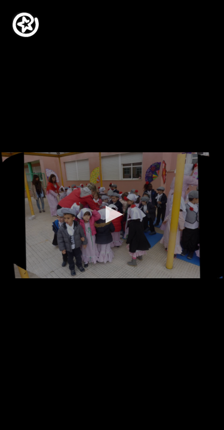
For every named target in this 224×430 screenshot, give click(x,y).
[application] (112, 215)
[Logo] (25, 25)
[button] (112, 214)
